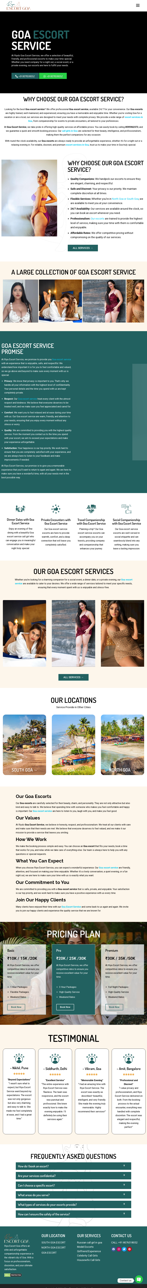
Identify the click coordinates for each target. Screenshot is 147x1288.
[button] (73, 1222)
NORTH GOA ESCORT (53, 1247)
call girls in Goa (70, 131)
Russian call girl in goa (89, 1242)
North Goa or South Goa (125, 198)
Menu (137, 5)
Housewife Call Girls (88, 1259)
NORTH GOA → (122, 770)
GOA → (73, 770)
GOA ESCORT (49, 1252)
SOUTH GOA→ (24, 770)
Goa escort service (61, 359)
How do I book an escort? (33, 1222)
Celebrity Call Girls (87, 1255)
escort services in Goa (77, 144)
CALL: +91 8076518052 (124, 1242)
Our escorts (97, 218)
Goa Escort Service (71, 906)
